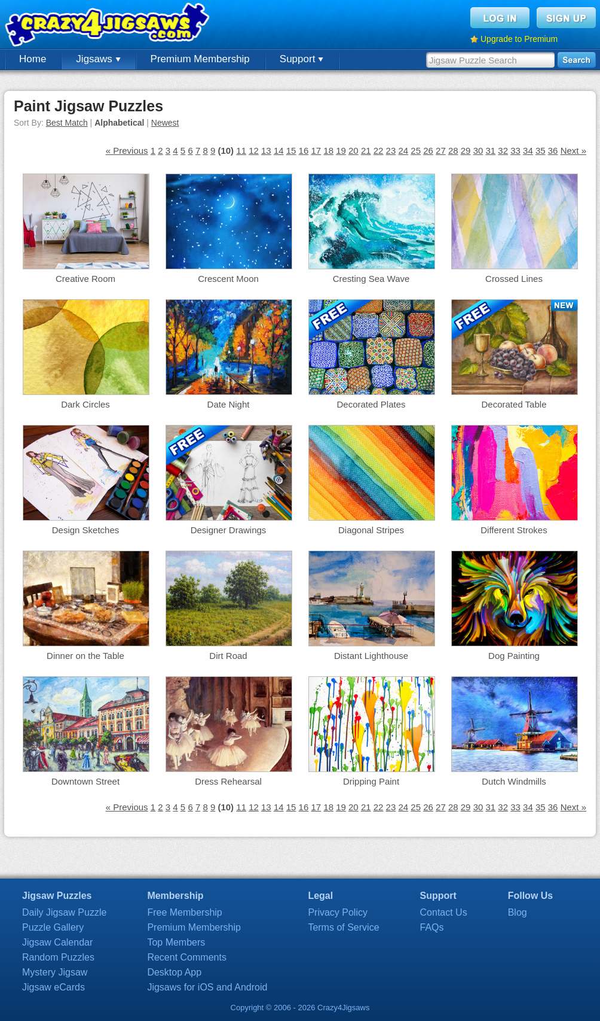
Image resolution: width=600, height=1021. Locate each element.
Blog (517, 912)
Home (32, 59)
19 (341, 150)
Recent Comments (186, 957)
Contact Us (443, 912)
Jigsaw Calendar (57, 942)
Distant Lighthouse (371, 656)
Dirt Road (228, 656)
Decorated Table (514, 404)
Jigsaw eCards (53, 987)
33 (515, 150)
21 (366, 150)
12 (254, 150)
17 (316, 150)
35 (540, 150)
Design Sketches (86, 530)
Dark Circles (85, 404)
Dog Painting (514, 656)
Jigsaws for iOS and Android (207, 987)
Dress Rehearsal (228, 781)
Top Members (176, 942)
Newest (165, 122)
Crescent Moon (228, 279)
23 (391, 150)
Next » (573, 150)
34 (528, 150)
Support (301, 59)
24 (403, 150)
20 (353, 150)
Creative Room (85, 279)
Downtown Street (85, 781)
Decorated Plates (370, 404)
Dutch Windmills (514, 781)
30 (478, 150)
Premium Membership (200, 59)
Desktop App (174, 972)
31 (490, 150)
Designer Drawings (229, 530)
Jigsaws (98, 59)
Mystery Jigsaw (54, 972)
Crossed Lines (514, 279)
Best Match (67, 122)
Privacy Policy (338, 912)
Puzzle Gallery (53, 927)
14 (279, 150)
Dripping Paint (371, 781)
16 (304, 150)
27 (441, 150)
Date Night (228, 404)
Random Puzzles (58, 957)
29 (466, 150)
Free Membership (184, 912)
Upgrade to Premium (519, 39)
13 (266, 150)
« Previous (127, 150)
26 (428, 150)
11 (241, 150)
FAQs (432, 927)
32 (503, 150)
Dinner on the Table (85, 656)
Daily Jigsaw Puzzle (64, 912)
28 (453, 150)
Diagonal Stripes (371, 530)
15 (291, 150)
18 (328, 150)
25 (416, 150)
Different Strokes (513, 530)
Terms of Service (343, 927)
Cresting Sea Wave (371, 279)
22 (379, 150)
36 (553, 150)
